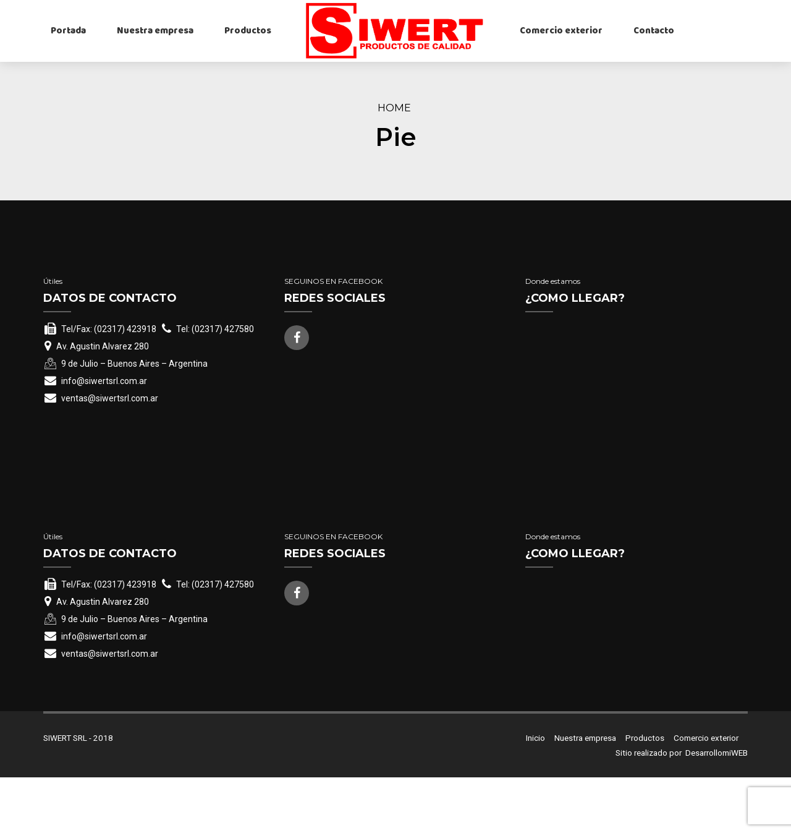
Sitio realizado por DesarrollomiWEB (681, 809)
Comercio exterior (561, 30)
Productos (247, 30)
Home (394, 107)
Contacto (653, 30)
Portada (68, 30)
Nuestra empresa (155, 30)
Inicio (535, 793)
